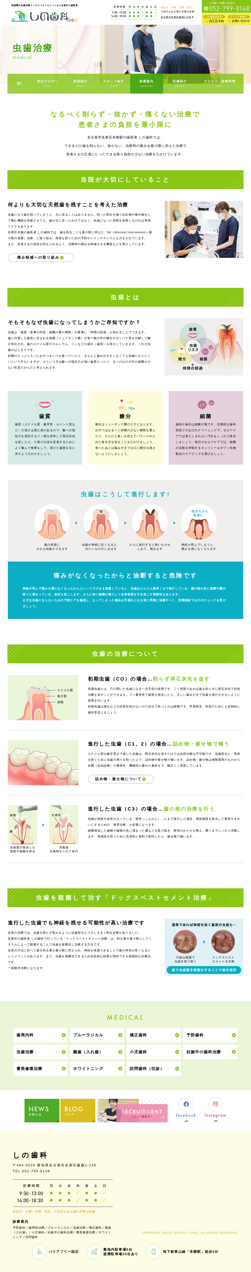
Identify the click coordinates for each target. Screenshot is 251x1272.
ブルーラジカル (88, 1035)
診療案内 (146, 84)
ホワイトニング (88, 1068)
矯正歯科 (138, 1035)
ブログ (80, 1110)
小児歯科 (138, 1052)
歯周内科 (25, 1035)
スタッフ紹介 (113, 84)
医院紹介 (80, 84)
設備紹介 (179, 84)
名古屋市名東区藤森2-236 (178, 17)
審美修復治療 (29, 1068)
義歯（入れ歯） (88, 1052)
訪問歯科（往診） (147, 1068)
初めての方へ (47, 84)
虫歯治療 (25, 1052)
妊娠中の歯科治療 (203, 1052)
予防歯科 (195, 1035)
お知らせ (44, 1110)
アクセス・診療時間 (220, 84)
